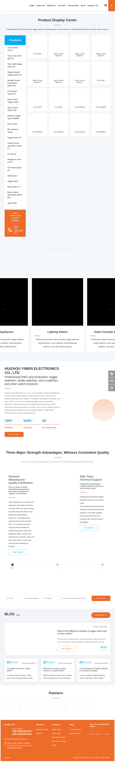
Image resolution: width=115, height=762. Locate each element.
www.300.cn (86, 758)
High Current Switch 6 (58, 55)
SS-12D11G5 (80, 132)
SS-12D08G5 (101, 107)
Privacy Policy (105, 758)
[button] (4, 309)
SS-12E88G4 (101, 132)
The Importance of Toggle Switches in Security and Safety (94, 669)
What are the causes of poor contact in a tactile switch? (54, 669)
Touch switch (56, 733)
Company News (75, 729)
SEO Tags (95, 758)
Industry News (75, 733)
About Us (40, 725)
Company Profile (42, 729)
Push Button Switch (58, 737)
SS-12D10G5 (59, 132)
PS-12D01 (37, 54)
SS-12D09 (37, 107)
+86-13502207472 (22, 734)
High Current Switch (59, 741)
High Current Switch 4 (101, 55)
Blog (18, 615)
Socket (54, 745)
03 (103, 568)
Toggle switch (56, 729)
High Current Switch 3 (37, 81)
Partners (39, 733)
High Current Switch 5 (80, 55)
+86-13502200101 (18, 230)
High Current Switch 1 (80, 81)
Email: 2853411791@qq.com (17, 739)
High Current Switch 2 (58, 81)
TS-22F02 (58, 107)
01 (12, 568)
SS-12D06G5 (80, 107)
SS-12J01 (101, 80)
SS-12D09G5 (37, 132)
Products (56, 725)
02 (57, 568)
